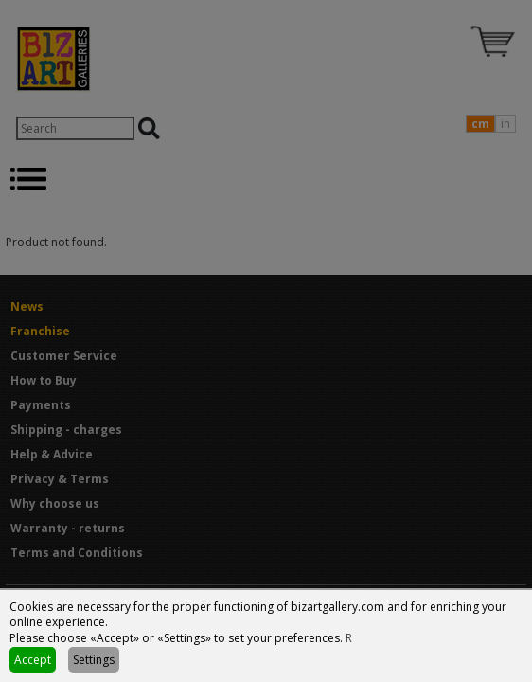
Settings (94, 660)
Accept (32, 660)
